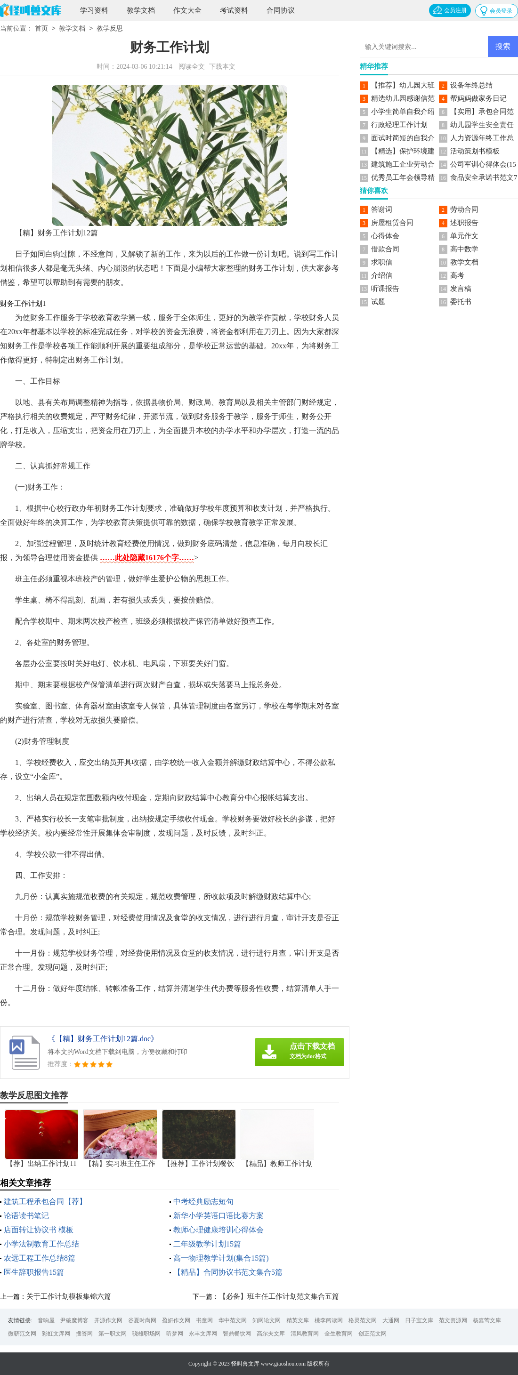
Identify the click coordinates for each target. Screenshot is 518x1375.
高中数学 (464, 249)
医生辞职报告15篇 (34, 1272)
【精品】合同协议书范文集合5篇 (228, 1272)
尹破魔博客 (74, 1320)
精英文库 (297, 1320)
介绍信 (381, 275)
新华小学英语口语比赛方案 (218, 1216)
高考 (457, 275)
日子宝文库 (419, 1320)
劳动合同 (464, 209)
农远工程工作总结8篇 (39, 1258)
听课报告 (385, 288)
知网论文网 (266, 1320)
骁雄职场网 (146, 1333)
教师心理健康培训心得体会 (218, 1230)
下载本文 (222, 66)
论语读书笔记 (26, 1216)
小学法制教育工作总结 (41, 1244)
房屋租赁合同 (392, 222)
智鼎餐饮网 (237, 1333)
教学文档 (141, 10)
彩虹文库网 (56, 1333)
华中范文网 (233, 1320)
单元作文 (464, 236)
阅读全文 (191, 66)
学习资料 (94, 10)
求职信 (381, 262)
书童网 (204, 1320)
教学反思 (110, 28)
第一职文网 (112, 1333)
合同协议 (281, 10)
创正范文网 (372, 1333)
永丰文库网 (203, 1333)
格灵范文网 (362, 1320)
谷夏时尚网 (142, 1320)
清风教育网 (305, 1333)
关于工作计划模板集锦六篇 (68, 1296)
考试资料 (234, 10)
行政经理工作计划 (399, 125)
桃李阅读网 (329, 1320)
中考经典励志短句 (203, 1202)
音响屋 (46, 1320)
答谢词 (381, 209)
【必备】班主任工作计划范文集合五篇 (279, 1296)
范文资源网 (453, 1320)
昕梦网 (174, 1333)
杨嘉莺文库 (487, 1320)
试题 (378, 302)
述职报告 (464, 222)
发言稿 (460, 288)
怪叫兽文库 (245, 1363)
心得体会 (385, 236)
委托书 (460, 302)
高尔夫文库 (271, 1333)
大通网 (390, 1320)
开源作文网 (108, 1320)
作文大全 (187, 10)
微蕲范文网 (22, 1333)
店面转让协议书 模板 (38, 1230)
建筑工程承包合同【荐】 (45, 1202)
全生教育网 (338, 1333)
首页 (41, 28)
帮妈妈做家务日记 (478, 98)
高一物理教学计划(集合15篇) (221, 1258)
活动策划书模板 (475, 151)
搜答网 (84, 1333)
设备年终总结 (471, 85)
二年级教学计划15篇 (207, 1244)
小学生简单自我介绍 (403, 111)
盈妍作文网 (176, 1320)
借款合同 (385, 249)
